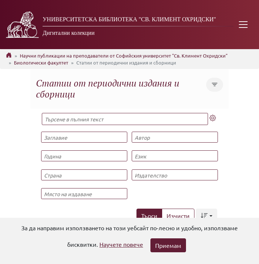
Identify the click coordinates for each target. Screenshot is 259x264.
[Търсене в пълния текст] (125, 119)
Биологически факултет (41, 62)
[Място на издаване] (84, 193)
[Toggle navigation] (243, 24)
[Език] (175, 155)
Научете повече (121, 244)
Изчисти (178, 215)
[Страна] (84, 174)
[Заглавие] (84, 137)
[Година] (84, 155)
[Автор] (175, 137)
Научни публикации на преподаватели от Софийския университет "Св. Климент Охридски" (123, 55)
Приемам (168, 245)
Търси (149, 215)
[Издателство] (175, 174)
